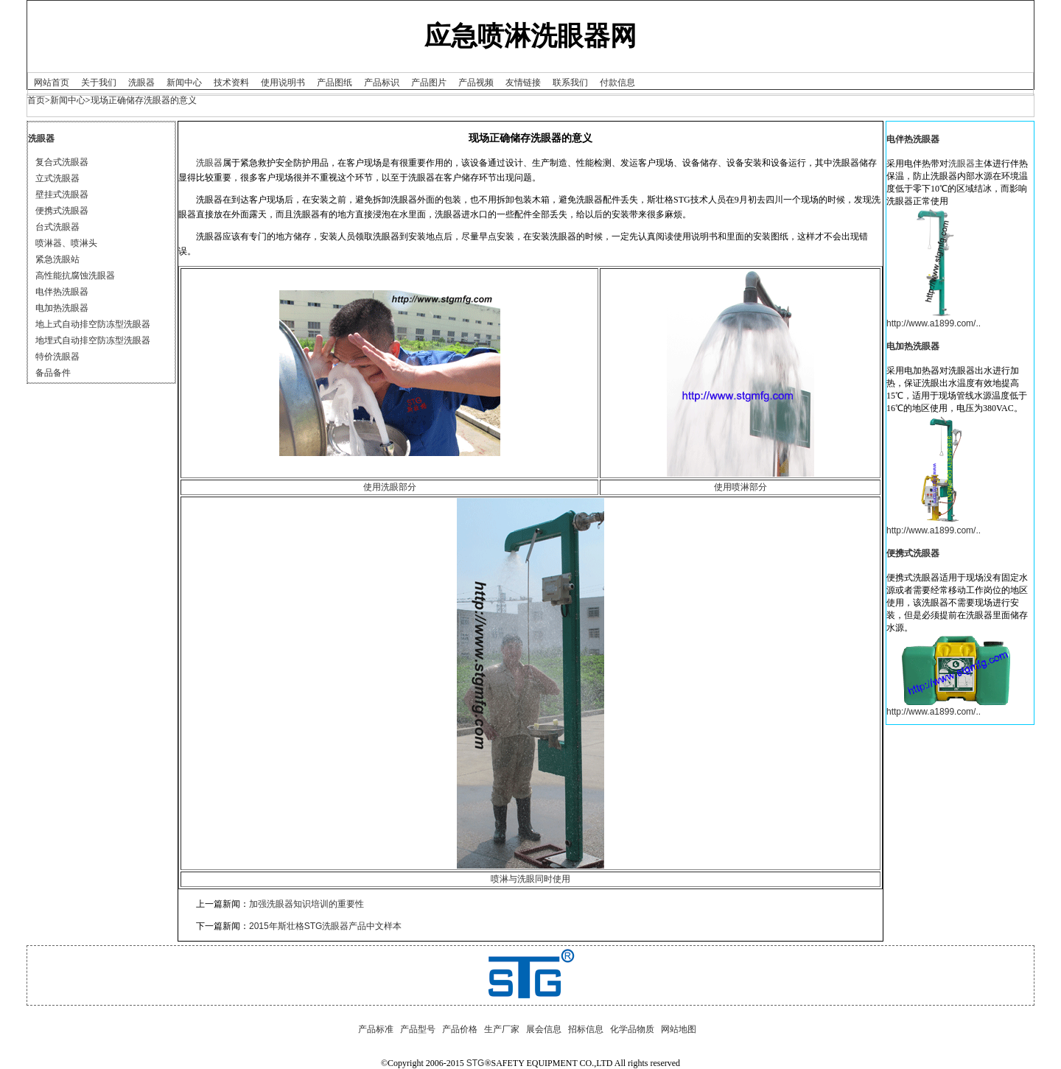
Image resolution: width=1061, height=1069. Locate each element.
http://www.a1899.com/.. (933, 323)
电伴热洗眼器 (61, 292)
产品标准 (375, 1029)
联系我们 (570, 82)
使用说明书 (283, 82)
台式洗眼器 (57, 227)
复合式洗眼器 (61, 162)
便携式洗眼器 (61, 211)
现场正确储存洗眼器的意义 (144, 100)
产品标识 (381, 82)
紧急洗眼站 (57, 259)
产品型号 (417, 1029)
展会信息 (543, 1029)
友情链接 (523, 82)
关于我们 (98, 82)
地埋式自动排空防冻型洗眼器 (92, 340)
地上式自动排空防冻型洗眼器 (92, 324)
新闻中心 (184, 82)
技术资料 (231, 82)
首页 (36, 100)
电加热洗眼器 (61, 308)
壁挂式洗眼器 (61, 194)
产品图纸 (334, 82)
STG (475, 1063)
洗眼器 (141, 82)
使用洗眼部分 (389, 487)
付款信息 (617, 82)
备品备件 (53, 373)
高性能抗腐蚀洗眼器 (75, 275)
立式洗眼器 (57, 178)
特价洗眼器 (57, 356)
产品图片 (429, 82)
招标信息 (585, 1029)
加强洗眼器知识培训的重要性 (306, 904)
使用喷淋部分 (740, 487)
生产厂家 (501, 1029)
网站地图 (678, 1029)
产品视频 (476, 82)
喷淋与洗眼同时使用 (530, 879)
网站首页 (51, 82)
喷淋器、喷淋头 (66, 243)
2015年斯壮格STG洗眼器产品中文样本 (325, 926)
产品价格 (459, 1029)
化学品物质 (632, 1029)
